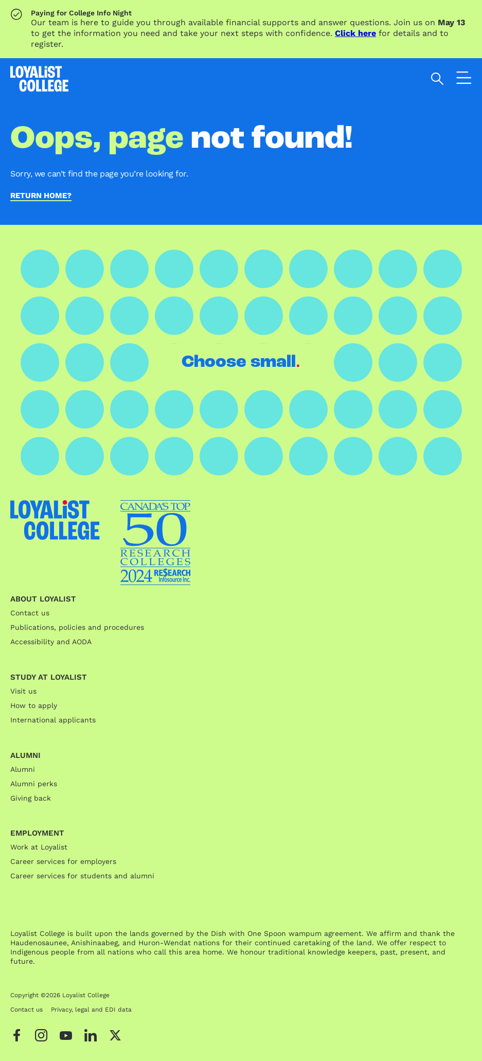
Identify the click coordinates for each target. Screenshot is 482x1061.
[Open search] (437, 79)
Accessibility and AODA (51, 642)
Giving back (30, 798)
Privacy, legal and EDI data (91, 1009)
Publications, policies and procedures (77, 627)
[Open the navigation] (464, 80)
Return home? (41, 196)
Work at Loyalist (38, 847)
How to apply (33, 705)
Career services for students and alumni (82, 876)
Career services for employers (63, 861)
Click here (355, 33)
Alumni (22, 769)
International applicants (53, 720)
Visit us (23, 691)
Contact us (29, 613)
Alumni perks (33, 784)
